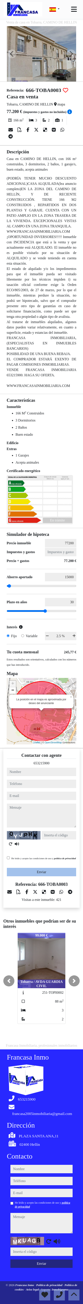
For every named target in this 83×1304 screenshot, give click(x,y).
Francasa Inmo (25, 1285)
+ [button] (12, 684)
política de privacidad (65, 858)
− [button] (12, 690)
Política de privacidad (49, 1285)
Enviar (41, 872)
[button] (8, 980)
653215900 (42, 763)
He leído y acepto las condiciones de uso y (43, 858)
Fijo (14, 636)
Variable (31, 636)
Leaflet (36, 742)
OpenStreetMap (53, 742)
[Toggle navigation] (73, 9)
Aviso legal (33, 1289)
